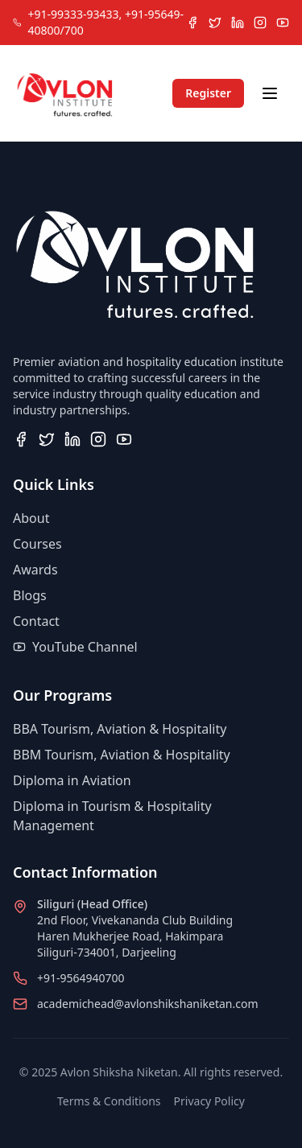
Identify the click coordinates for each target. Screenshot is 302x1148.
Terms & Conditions (109, 1101)
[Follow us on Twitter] (215, 22)
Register (208, 93)
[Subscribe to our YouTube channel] (282, 22)
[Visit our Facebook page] (192, 22)
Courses (37, 544)
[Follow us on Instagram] (260, 22)
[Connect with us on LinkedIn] (237, 22)
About (31, 518)
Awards (35, 569)
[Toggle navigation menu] (270, 93)
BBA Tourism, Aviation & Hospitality (119, 729)
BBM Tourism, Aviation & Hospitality (121, 754)
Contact (36, 621)
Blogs (30, 595)
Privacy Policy (209, 1101)
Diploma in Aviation (72, 780)
